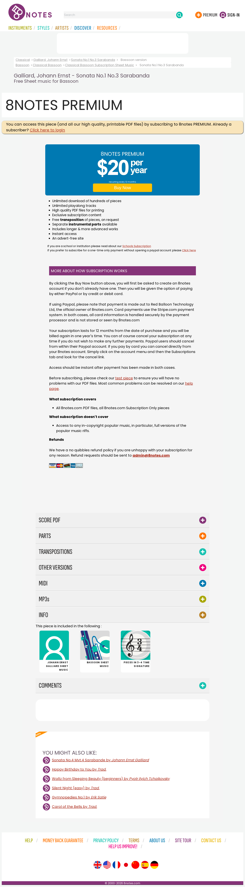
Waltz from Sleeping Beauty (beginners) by (111, 778)
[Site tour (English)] (97, 864)
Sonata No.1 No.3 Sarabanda (93, 60)
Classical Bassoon (47, 65)
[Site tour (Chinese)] (135, 864)
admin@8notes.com (151, 455)
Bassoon (22, 65)
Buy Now (122, 187)
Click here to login (47, 130)
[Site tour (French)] (116, 864)
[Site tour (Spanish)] (144, 864)
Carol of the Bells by (74, 806)
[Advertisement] (122, 43)
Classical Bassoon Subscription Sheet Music (99, 65)
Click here (189, 250)
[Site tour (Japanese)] (126, 864)
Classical (23, 60)
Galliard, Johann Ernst (50, 60)
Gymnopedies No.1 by (79, 797)
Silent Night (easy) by (75, 787)
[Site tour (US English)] (107, 864)
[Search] (179, 15)
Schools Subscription (136, 246)
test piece (124, 378)
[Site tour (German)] (154, 864)
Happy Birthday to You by (79, 769)
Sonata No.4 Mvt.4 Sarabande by (100, 760)
